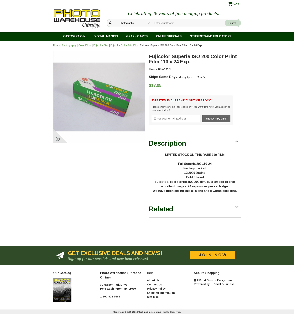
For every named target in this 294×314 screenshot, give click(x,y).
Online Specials (169, 36)
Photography (74, 36)
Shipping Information (161, 292)
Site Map (153, 296)
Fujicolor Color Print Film (124, 45)
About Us (153, 280)
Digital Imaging (106, 36)
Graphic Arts (137, 36)
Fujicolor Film (100, 45)
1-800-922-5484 (110, 296)
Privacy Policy (156, 288)
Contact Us (154, 284)
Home (56, 45)
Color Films (84, 45)
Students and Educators (210, 36)
